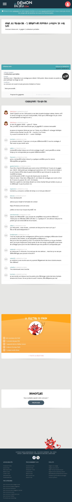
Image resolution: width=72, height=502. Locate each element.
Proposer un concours (41, 453)
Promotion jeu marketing (9, 498)
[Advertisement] (36, 49)
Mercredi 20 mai (30, 475)
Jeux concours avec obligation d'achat (12, 490)
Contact (19, 453)
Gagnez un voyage (53, 466)
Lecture (51, 477)
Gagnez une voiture (54, 467)
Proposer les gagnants (17, 94)
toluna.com (7, 66)
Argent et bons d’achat (54, 471)
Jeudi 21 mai (29, 477)
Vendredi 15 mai (7, 466)
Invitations (51, 475)
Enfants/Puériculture (62, 473)
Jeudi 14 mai (6, 467)
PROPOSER (36, 403)
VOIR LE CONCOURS (43, 95)
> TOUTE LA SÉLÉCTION (36, 356)
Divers (55, 477)
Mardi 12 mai (6, 471)
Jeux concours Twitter (8, 496)
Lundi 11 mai (6, 473)
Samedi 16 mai (29, 467)
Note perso (10, 88)
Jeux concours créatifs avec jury (11, 494)
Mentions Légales (28, 453)
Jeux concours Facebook (9, 488)
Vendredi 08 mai (7, 477)
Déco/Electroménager (60, 475)
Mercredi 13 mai (7, 469)
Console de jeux (59, 469)
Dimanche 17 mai (30, 469)
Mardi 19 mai (29, 473)
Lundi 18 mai (29, 471)
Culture (63, 471)
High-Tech (51, 469)
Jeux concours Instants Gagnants (11, 486)
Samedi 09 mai (7, 475)
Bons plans (52, 453)
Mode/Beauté (52, 473)
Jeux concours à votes (8, 492)
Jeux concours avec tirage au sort (11, 484)
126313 (67, 71)
